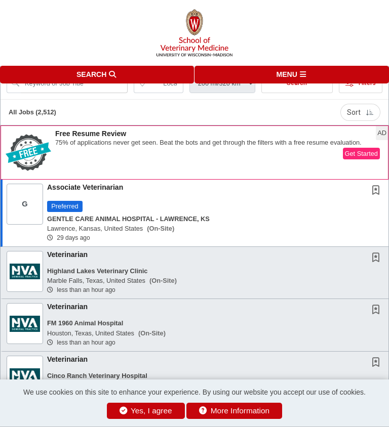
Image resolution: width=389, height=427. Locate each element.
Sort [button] (360, 112)
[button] (291, 74)
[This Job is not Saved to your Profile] (377, 191)
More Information (234, 410)
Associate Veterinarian (85, 187)
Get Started (361, 153)
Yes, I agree (146, 410)
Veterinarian (67, 254)
